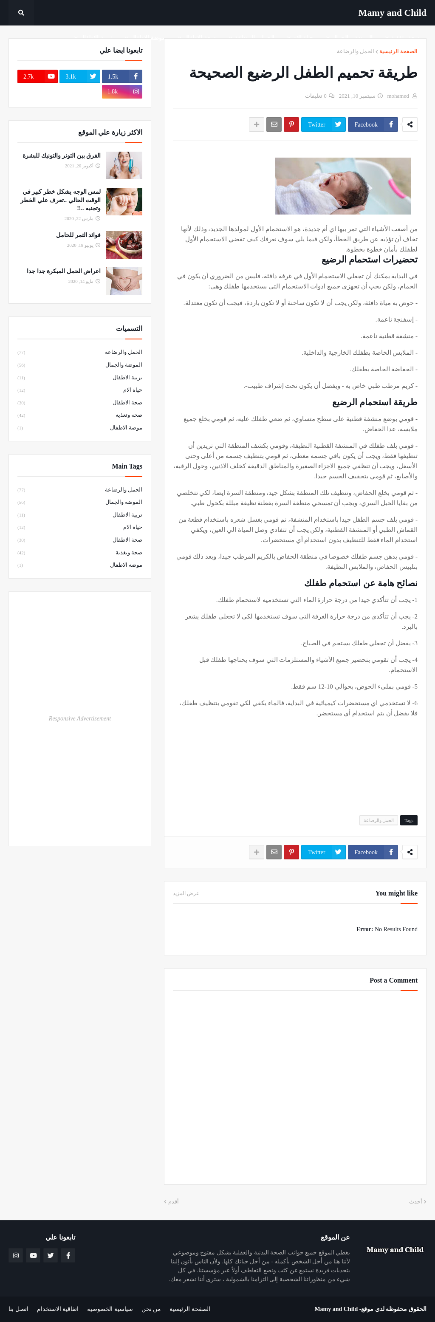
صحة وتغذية (79, 415)
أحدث (415, 1201)
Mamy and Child (336, 1309)
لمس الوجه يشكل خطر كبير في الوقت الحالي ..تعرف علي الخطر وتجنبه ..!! (60, 200)
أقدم (173, 1201)
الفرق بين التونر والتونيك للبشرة (62, 156)
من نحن (151, 1309)
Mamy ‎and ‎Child (393, 12)
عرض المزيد (186, 893)
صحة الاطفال (79, 403)
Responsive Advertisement (80, 718)
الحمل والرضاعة (355, 51)
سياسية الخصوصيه (110, 1309)
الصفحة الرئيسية (398, 51)
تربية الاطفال (79, 378)
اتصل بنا (18, 1309)
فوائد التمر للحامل (78, 235)
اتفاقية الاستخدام (58, 1309)
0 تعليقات (316, 96)
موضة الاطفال (79, 428)
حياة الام (79, 390)
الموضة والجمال (79, 365)
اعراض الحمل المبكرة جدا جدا (64, 271)
